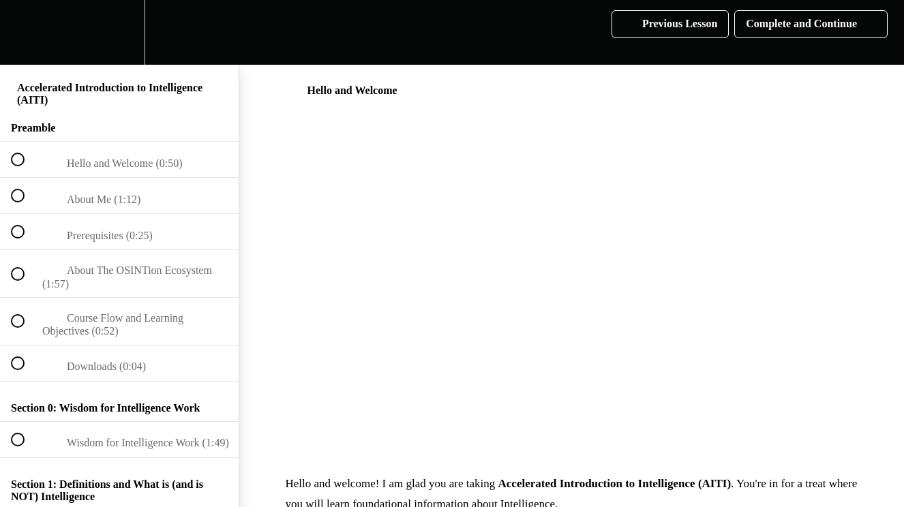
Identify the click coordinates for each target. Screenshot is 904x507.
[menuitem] (119, 32)
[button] (25, 32)
